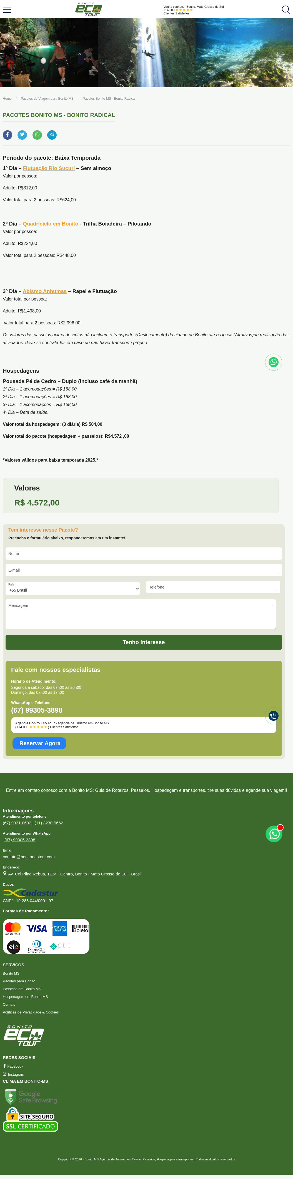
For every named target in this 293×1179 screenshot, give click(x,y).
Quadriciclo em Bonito (50, 224)
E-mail (14, 570)
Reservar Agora (40, 747)
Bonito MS (11, 977)
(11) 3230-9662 (49, 827)
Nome (13, 553)
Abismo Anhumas (45, 291)
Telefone (156, 587)
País (11, 584)
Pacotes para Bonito (19, 985)
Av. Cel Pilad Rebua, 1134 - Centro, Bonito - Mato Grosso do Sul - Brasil (75, 878)
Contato (9, 1009)
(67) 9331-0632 (17, 827)
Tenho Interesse (144, 646)
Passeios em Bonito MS (22, 993)
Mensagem (18, 605)
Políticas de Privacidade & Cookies (31, 1016)
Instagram (13, 1079)
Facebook (13, 1070)
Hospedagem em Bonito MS (25, 1001)
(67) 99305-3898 (19, 844)
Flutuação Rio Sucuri (49, 168)
